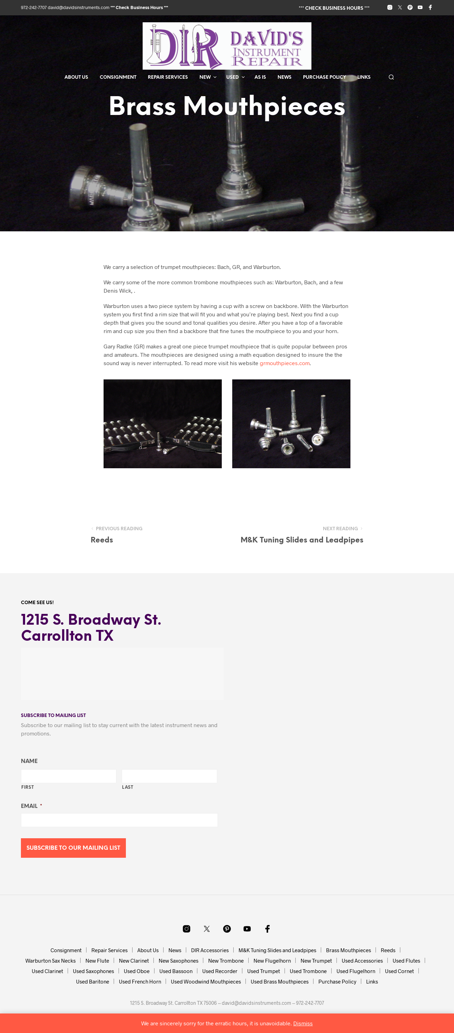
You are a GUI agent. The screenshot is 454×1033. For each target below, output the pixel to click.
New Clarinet (134, 960)
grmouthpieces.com (285, 363)
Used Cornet (399, 971)
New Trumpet (316, 960)
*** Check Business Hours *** (139, 7)
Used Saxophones (93, 971)
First (27, 787)
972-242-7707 (34, 7)
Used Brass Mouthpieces (280, 981)
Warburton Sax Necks (50, 960)
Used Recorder (219, 971)
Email (31, 806)
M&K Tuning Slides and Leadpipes (277, 950)
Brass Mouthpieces (348, 950)
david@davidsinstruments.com (78, 7)
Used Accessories (362, 960)
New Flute (97, 960)
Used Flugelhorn (355, 971)
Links (364, 77)
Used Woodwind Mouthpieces (206, 981)
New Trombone (226, 960)
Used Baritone (92, 981)
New (205, 77)
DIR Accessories (210, 950)
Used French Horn (140, 981)
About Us (76, 77)
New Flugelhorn (272, 960)
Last (128, 787)
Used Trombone (308, 971)
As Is (260, 77)
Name (29, 761)
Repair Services (168, 77)
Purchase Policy (324, 77)
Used (232, 77)
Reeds (388, 950)
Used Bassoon (175, 971)
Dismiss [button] (303, 1023)
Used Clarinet (47, 971)
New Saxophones (178, 960)
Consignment (118, 77)
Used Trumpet (263, 971)
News (285, 77)
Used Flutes (406, 960)
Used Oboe (137, 971)
